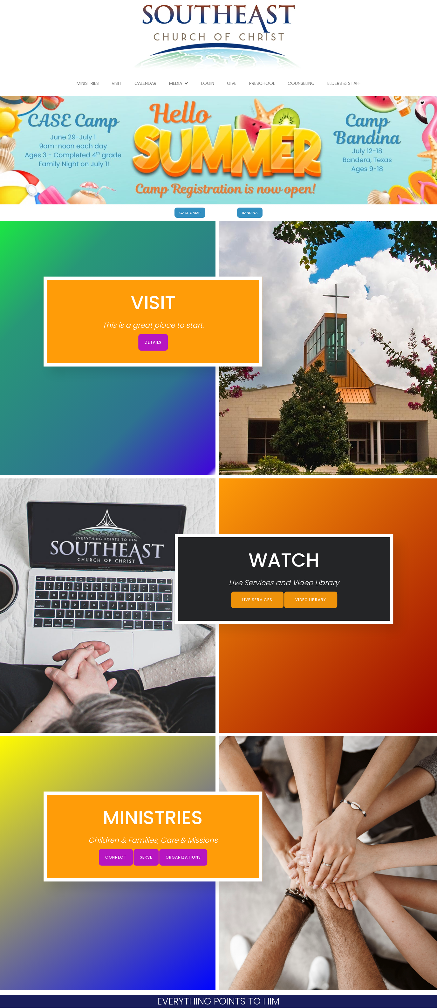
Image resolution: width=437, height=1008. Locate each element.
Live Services (257, 599)
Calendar (145, 83)
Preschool (262, 83)
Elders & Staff (344, 83)
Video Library (310, 599)
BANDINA (250, 212)
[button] (179, 83)
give (231, 83)
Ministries (88, 83)
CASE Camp (190, 212)
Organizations (183, 857)
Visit (117, 83)
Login (207, 83)
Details (153, 342)
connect (115, 857)
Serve (146, 857)
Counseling (301, 83)
